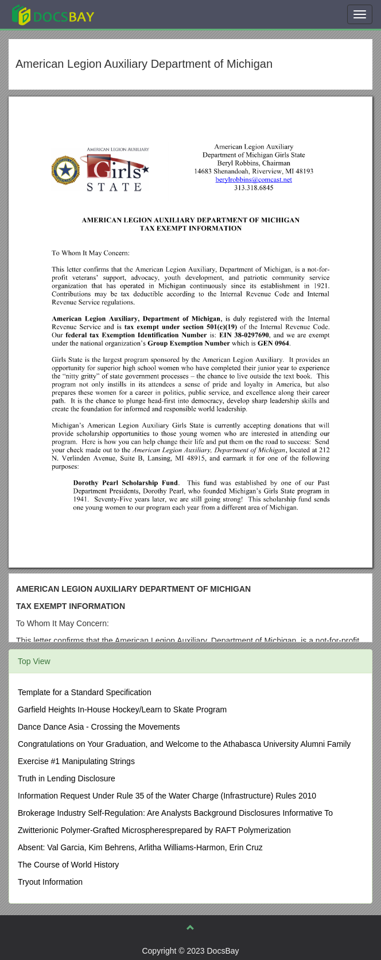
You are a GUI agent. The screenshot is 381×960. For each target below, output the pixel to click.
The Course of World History (68, 864)
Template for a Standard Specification (84, 692)
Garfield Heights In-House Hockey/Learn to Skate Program (122, 709)
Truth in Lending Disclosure (66, 778)
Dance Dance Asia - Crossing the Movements (99, 726)
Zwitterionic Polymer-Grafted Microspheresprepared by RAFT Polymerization (154, 830)
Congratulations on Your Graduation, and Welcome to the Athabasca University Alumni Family (184, 744)
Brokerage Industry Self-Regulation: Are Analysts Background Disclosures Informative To (175, 813)
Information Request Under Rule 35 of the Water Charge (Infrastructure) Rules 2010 (167, 795)
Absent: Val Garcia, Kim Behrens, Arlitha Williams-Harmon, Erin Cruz (140, 847)
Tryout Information (50, 881)
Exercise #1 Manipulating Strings (76, 761)
